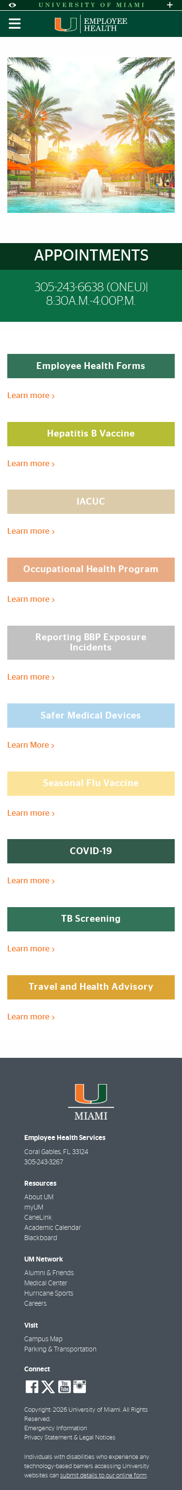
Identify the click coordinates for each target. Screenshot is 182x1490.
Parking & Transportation (60, 1349)
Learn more (30, 395)
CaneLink (38, 1217)
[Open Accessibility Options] (12, 5)
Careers (35, 1303)
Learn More (30, 745)
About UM (38, 1197)
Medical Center (45, 1283)
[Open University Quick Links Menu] (170, 5)
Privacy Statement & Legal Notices (70, 1438)
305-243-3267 (43, 1162)
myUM (33, 1207)
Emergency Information (55, 1428)
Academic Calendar (52, 1228)
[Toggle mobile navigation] (15, 24)
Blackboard (40, 1238)
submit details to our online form (103, 1475)
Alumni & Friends (49, 1273)
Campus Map (43, 1339)
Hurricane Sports (48, 1293)
